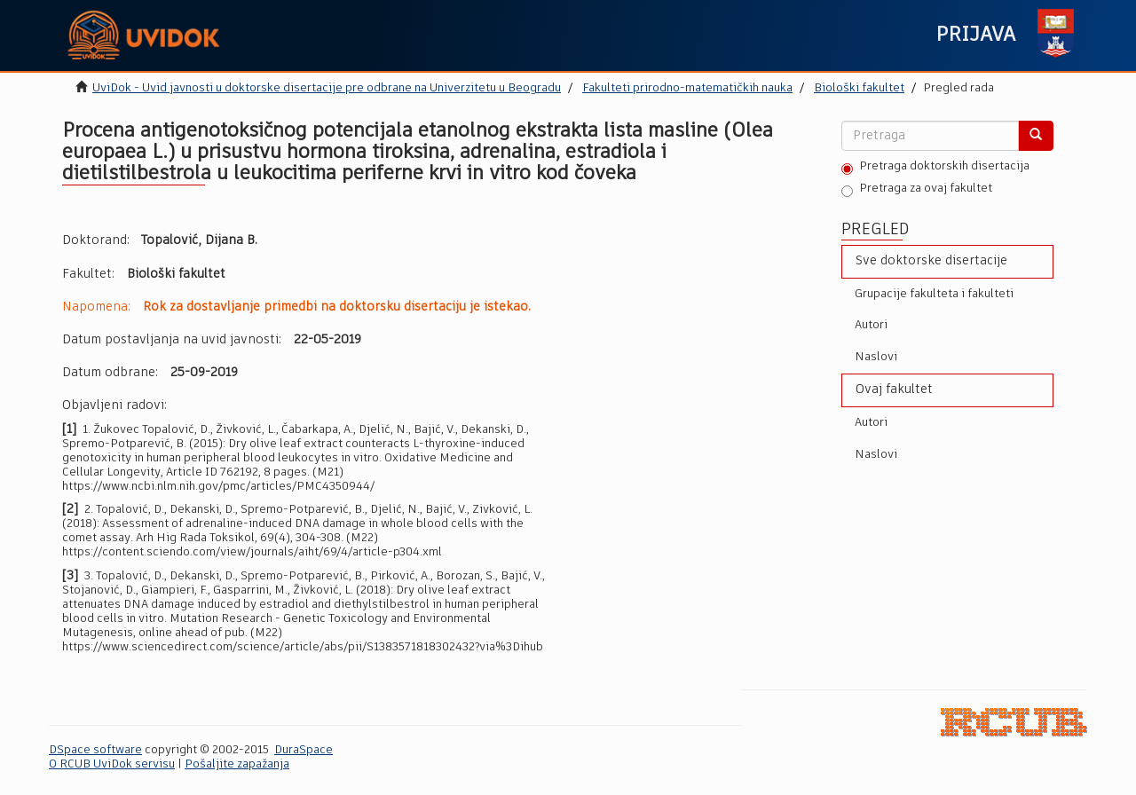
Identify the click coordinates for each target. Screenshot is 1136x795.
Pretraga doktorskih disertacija (935, 168)
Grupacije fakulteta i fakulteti (934, 294)
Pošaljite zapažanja (237, 764)
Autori (871, 325)
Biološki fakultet (859, 88)
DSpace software (95, 750)
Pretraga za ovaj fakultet (916, 190)
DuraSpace (303, 750)
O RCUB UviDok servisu (112, 764)
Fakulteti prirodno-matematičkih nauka (687, 88)
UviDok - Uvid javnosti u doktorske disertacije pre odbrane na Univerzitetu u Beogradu (326, 88)
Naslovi (876, 357)
